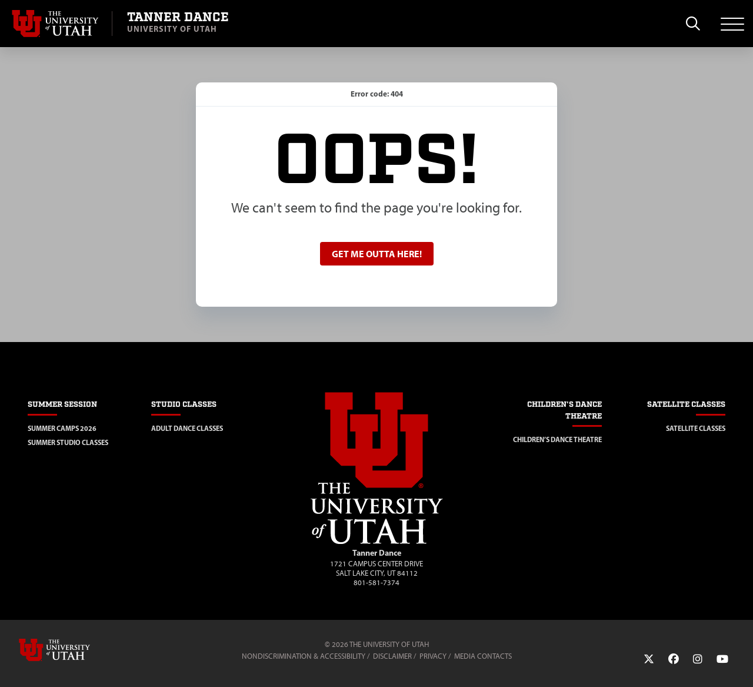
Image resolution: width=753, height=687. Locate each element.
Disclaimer (392, 656)
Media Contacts (483, 656)
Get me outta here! (377, 254)
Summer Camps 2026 (62, 428)
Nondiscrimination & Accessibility (303, 656)
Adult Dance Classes (187, 428)
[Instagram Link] (697, 659)
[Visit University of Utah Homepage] (56, 23)
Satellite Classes (695, 428)
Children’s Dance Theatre (557, 439)
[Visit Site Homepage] (377, 541)
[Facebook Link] (673, 659)
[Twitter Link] (649, 659)
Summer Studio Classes (68, 442)
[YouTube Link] (722, 659)
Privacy (433, 656)
